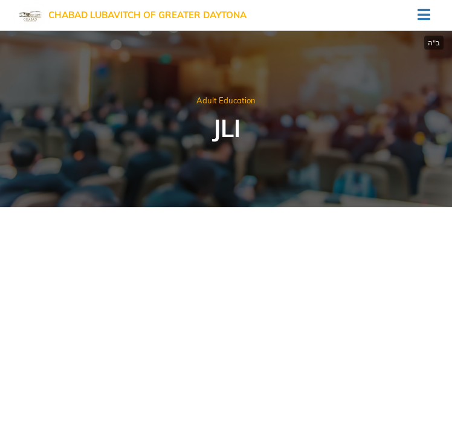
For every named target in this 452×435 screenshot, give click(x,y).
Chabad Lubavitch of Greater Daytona (147, 15)
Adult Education (226, 100)
